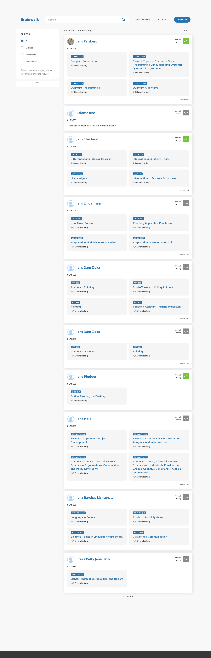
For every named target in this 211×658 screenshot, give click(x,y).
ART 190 (137, 283)
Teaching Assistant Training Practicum (157, 306)
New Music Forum (82, 223)
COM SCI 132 (77, 57)
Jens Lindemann (88, 203)
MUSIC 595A (139, 238)
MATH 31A (76, 154)
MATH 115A (77, 174)
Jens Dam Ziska (88, 267)
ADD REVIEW (143, 20)
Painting (76, 306)
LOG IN (162, 20)
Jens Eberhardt (88, 139)
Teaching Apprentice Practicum (152, 223)
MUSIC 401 (76, 219)
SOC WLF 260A (78, 434)
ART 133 (75, 283)
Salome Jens (85, 113)
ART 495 (137, 302)
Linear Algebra (80, 178)
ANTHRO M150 (78, 513)
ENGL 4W (76, 392)
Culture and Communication (150, 536)
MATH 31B (138, 154)
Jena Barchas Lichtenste (95, 497)
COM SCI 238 (77, 83)
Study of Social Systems (148, 517)
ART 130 (75, 347)
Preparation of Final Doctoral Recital (93, 242)
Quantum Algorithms (146, 87)
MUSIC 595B (77, 238)
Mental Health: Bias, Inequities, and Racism (97, 578)
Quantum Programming (85, 87)
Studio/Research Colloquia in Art (153, 287)
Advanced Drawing (83, 351)
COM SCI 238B (140, 83)
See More (184, 99)
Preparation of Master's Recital (152, 242)
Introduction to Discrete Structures (154, 178)
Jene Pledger (86, 376)
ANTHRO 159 (77, 532)
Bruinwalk (30, 19)
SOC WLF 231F (140, 457)
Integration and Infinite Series (151, 159)
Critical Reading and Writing (88, 396)
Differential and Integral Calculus (91, 159)
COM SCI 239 (139, 57)
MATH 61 (138, 174)
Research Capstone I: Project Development (89, 440)
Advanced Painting (82, 287)
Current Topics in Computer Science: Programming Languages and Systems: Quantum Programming (157, 64)
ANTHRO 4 (138, 532)
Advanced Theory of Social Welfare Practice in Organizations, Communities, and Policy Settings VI (95, 465)
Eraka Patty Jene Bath (93, 559)
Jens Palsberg (86, 41)
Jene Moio (84, 419)
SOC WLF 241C (78, 457)
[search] (83, 19)
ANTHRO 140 (139, 513)
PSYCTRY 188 (77, 574)
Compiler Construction (84, 61)
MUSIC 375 (138, 219)
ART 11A (75, 302)
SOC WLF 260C (140, 434)
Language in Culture (83, 517)
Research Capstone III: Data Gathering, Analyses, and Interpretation (157, 440)
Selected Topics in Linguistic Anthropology (97, 536)
